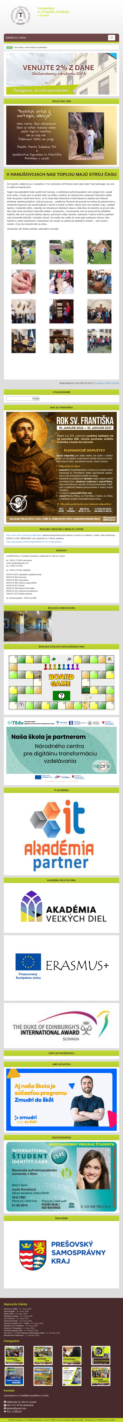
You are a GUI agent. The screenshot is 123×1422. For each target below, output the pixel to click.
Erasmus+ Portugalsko (19, 1328)
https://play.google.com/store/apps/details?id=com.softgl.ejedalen (34, 542)
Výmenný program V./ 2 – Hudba (23, 1323)
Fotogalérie (99, 383)
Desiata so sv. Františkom (21, 1326)
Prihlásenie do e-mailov (106, 1420)
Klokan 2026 (15, 1314)
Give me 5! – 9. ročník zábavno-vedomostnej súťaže (32, 1333)
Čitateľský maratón (18, 1316)
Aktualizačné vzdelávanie (21, 1335)
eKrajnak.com (90, 1420)
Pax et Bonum (16, 1318)
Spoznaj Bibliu (16, 1311)
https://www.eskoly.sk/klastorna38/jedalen (24, 535)
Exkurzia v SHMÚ (17, 1309)
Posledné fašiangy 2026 (21, 1330)
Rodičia (108, 383)
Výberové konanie (18, 1321)
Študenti (115, 383)
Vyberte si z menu (60, 37)
